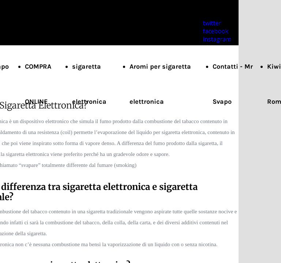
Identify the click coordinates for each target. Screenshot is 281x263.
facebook (215, 31)
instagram (217, 39)
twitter (212, 23)
